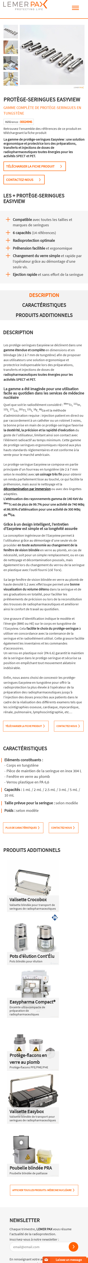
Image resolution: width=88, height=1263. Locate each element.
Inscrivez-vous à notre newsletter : (34, 1239)
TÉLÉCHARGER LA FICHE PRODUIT (30, 166)
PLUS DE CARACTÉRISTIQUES (21, 827)
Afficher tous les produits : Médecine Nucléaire (42, 1190)
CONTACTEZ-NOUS (19, 179)
